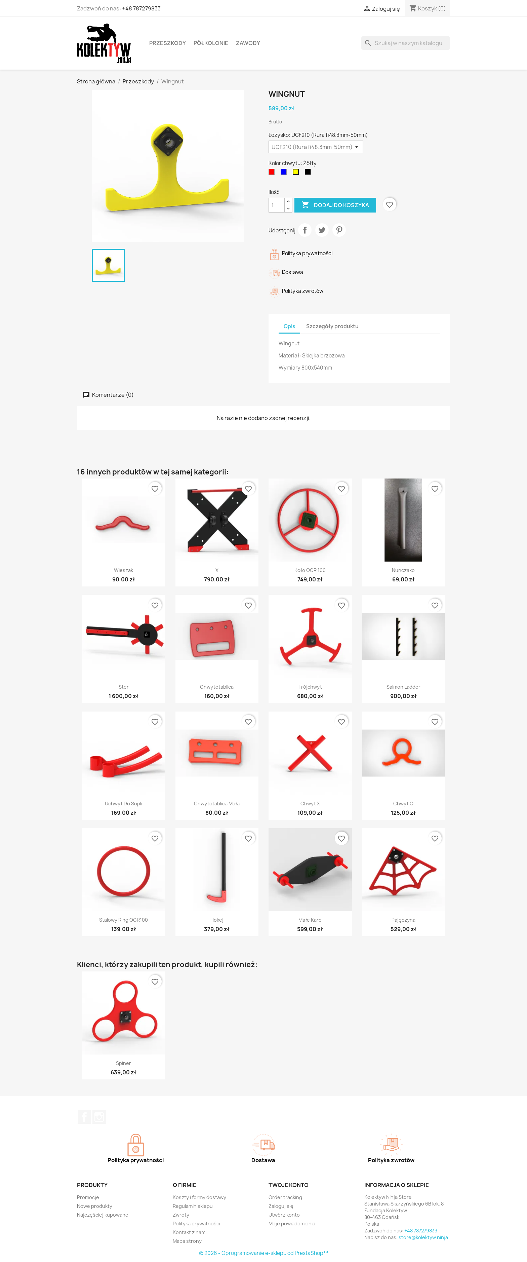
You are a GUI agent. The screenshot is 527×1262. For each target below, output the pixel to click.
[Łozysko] (316, 147)
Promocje (88, 1197)
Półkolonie (211, 43)
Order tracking (285, 1197)
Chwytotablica (217, 687)
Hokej (217, 920)
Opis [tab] (289, 326)
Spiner (123, 1063)
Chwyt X (310, 803)
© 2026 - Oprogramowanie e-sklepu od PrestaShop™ (263, 1253)
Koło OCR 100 (310, 570)
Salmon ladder (403, 687)
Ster (124, 687)
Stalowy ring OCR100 (123, 920)
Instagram (99, 1117)
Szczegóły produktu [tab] (332, 326)
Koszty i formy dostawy (199, 1197)
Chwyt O (403, 803)
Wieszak (123, 570)
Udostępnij (305, 230)
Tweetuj (322, 230)
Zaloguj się (281, 1206)
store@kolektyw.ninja (423, 1237)
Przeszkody (167, 43)
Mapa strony (187, 1241)
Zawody (248, 43)
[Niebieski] (285, 173)
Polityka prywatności (196, 1223)
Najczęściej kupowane (102, 1215)
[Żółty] (297, 173)
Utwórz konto (284, 1215)
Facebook (84, 1117)
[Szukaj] (405, 43)
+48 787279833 (141, 8)
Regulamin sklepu (193, 1206)
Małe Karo (310, 920)
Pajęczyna (403, 920)
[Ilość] (277, 205)
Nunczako (403, 570)
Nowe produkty (94, 1206)
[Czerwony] (273, 173)
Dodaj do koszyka (335, 205)
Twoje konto (289, 1185)
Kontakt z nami (189, 1232)
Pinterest (339, 230)
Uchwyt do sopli (123, 803)
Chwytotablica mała (217, 803)
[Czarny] (309, 173)
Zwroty (181, 1215)
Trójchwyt (310, 687)
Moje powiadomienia (292, 1223)
